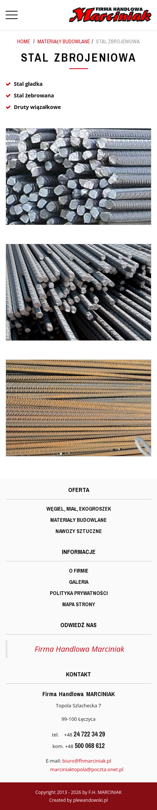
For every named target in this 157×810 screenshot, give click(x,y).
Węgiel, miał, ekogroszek (78, 508)
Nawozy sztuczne (78, 531)
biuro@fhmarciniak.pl (86, 760)
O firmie (78, 570)
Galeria (78, 582)
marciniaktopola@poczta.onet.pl (87, 769)
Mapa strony (78, 604)
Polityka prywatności (79, 593)
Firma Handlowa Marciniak (79, 649)
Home (23, 41)
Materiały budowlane (63, 41)
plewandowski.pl (90, 800)
